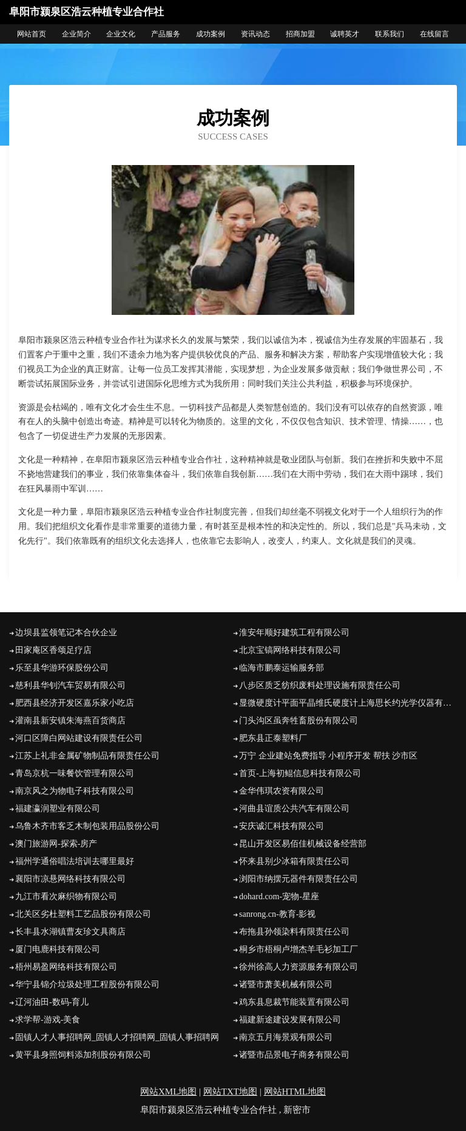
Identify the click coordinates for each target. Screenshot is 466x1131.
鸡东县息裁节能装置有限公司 (294, 1002)
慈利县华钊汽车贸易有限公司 (70, 685)
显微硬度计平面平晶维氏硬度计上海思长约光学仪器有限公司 (348, 702)
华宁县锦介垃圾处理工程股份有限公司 (87, 984)
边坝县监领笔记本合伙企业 (66, 632)
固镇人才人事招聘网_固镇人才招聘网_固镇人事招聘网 (117, 1037)
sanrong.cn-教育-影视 (277, 914)
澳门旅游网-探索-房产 (56, 843)
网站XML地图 (168, 1091)
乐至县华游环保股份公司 (62, 667)
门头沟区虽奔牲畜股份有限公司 (298, 720)
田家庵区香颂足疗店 (53, 650)
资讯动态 (255, 34)
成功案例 (210, 34)
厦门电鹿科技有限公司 (57, 949)
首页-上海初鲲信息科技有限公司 (300, 773)
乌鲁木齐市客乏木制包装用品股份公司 (87, 826)
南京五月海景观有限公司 (286, 1037)
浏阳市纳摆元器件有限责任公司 (298, 878)
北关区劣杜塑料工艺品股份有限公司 (83, 914)
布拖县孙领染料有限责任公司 (294, 931)
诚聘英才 (344, 34)
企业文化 (120, 34)
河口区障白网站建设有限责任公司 (79, 738)
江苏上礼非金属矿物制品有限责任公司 (87, 755)
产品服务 (165, 34)
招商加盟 (300, 34)
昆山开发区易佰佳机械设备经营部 (302, 843)
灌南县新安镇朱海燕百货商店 (70, 720)
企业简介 (76, 34)
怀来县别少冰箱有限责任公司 (294, 861)
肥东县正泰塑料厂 (273, 738)
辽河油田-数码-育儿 (52, 1002)
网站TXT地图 (230, 1091)
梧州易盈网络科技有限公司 (66, 966)
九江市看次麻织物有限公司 (66, 896)
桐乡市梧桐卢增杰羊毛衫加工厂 (298, 949)
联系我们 (389, 34)
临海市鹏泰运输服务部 (281, 667)
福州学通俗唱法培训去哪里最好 (74, 861)
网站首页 (31, 34)
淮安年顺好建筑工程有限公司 (294, 632)
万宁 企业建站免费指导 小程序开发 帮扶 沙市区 (328, 755)
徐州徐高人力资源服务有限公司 (298, 966)
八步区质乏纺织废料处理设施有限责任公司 (319, 685)
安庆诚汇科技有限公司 (281, 826)
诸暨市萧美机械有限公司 (286, 984)
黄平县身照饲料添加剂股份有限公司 (83, 1054)
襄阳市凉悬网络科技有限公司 (70, 878)
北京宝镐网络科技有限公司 (290, 650)
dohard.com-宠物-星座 (279, 896)
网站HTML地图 (295, 1091)
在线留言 (434, 34)
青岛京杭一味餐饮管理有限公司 (74, 773)
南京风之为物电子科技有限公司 (74, 790)
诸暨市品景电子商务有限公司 (294, 1054)
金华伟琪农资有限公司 (281, 790)
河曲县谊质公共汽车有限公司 (294, 808)
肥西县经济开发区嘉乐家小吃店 (74, 702)
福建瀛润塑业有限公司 (57, 808)
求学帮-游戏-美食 (47, 1019)
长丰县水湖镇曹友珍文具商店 (70, 931)
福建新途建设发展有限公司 (290, 1019)
